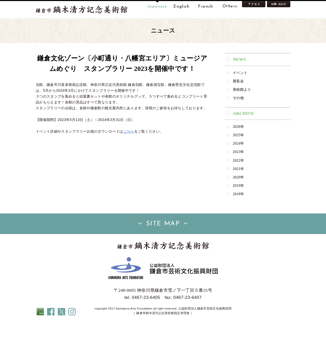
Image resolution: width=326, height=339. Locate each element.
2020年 (238, 193)
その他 (238, 114)
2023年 (238, 168)
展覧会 (238, 97)
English (181, 7)
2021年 (238, 185)
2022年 (238, 176)
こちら (128, 147)
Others (230, 7)
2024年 (238, 159)
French (205, 7)
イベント (240, 89)
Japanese (157, 7)
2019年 (238, 201)
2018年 (238, 210)
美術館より (242, 105)
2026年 (238, 143)
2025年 (238, 151)
